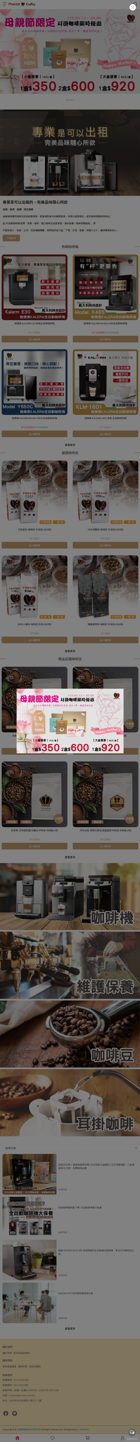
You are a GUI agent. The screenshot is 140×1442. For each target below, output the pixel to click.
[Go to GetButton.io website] (132, 1439)
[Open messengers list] (132, 1432)
